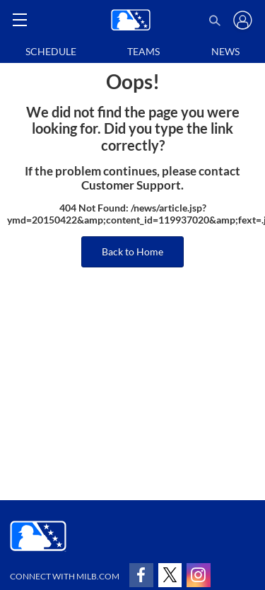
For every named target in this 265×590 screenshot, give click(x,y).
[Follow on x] (170, 575)
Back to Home (132, 251)
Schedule (50, 51)
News (225, 51)
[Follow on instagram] (199, 575)
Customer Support (131, 185)
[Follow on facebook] (141, 575)
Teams (143, 51)
